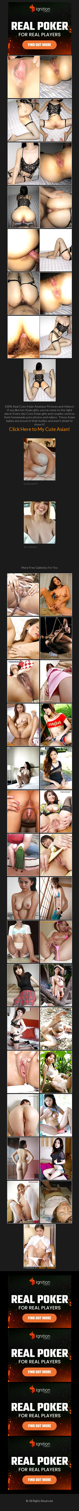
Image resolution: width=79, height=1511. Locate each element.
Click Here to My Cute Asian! (39, 429)
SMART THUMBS (46, 1268)
